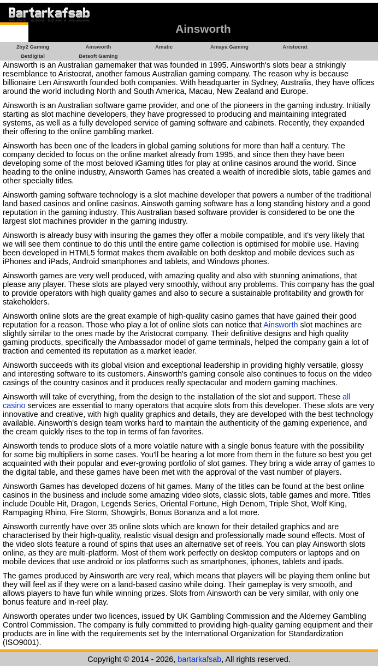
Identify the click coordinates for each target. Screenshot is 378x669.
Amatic (164, 47)
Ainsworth (98, 47)
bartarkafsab (199, 659)
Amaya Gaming (229, 47)
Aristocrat (294, 47)
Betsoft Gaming (98, 56)
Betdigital (33, 56)
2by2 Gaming (32, 47)
